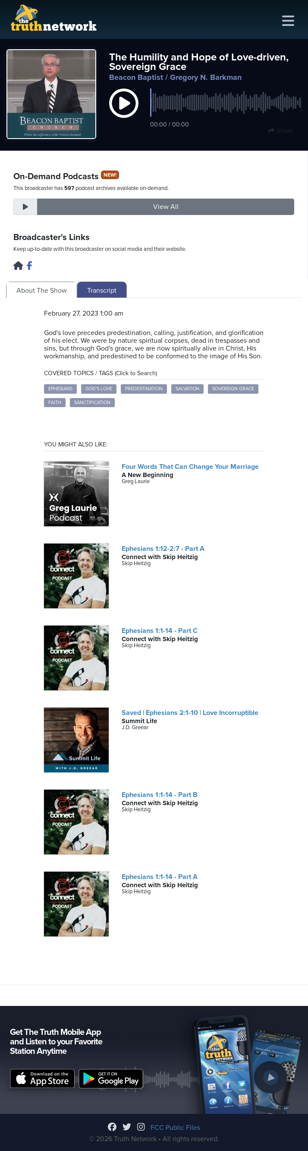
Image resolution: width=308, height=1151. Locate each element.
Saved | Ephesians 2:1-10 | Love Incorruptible (190, 712)
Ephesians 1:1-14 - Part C (160, 630)
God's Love (98, 389)
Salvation (187, 389)
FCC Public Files (175, 1127)
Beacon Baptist (136, 77)
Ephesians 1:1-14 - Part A (160, 877)
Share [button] (280, 131)
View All (166, 206)
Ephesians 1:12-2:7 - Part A (163, 548)
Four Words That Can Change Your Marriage (190, 466)
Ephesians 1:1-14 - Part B (160, 795)
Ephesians (60, 389)
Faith (54, 402)
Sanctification (92, 402)
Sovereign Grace (233, 389)
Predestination (144, 389)
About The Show (41, 290)
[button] (123, 112)
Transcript (101, 290)
